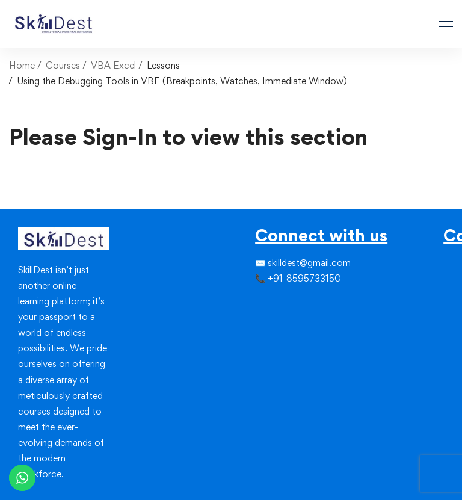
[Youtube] (284, 325)
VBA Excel (113, 65)
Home (22, 65)
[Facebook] (255, 303)
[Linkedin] (284, 303)
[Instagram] (274, 303)
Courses (63, 65)
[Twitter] (265, 303)
